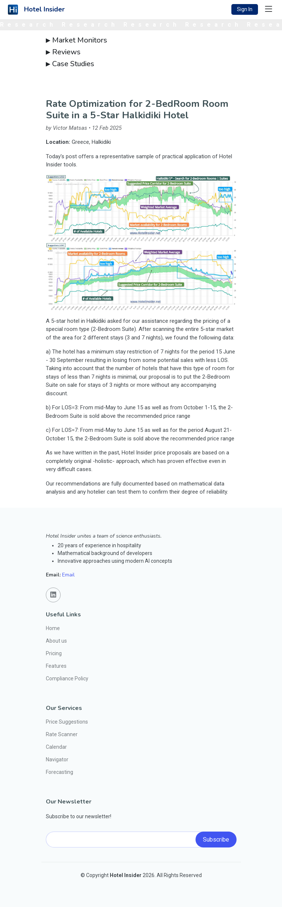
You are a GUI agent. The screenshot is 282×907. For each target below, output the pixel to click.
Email (68, 574)
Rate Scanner (62, 734)
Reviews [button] (63, 52)
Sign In (244, 9)
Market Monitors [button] (76, 40)
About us (56, 640)
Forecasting (59, 772)
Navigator (57, 759)
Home (53, 628)
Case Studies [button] (70, 64)
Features (56, 666)
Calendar (56, 746)
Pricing (54, 653)
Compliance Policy (67, 678)
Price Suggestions (67, 721)
